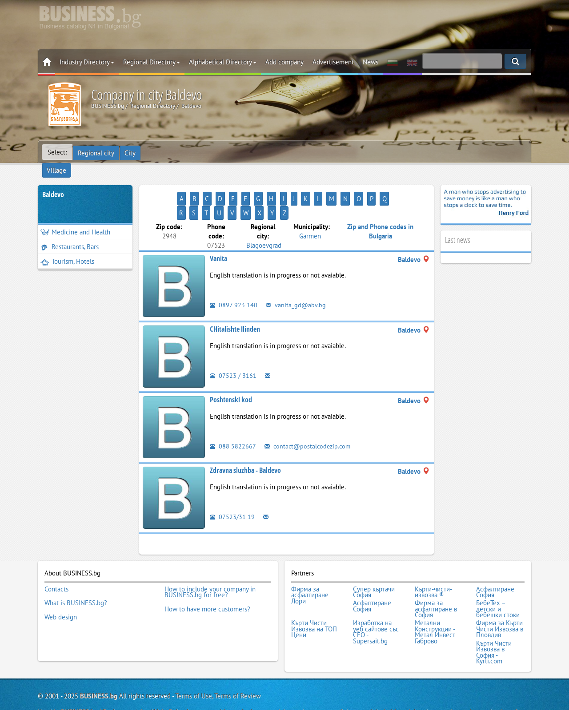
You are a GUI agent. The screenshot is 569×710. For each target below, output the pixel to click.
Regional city (96, 152)
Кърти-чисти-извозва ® (433, 562)
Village (158, 152)
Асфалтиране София (495, 562)
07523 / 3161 (233, 347)
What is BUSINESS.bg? (75, 571)
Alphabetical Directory (222, 62)
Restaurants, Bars (69, 232)
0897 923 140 (233, 276)
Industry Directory (87, 62)
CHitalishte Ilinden (235, 300)
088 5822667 (233, 417)
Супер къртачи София (374, 562)
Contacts (56, 559)
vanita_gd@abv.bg (296, 276)
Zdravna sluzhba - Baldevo (245, 442)
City (131, 152)
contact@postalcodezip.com (309, 417)
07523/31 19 (232, 488)
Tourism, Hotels (67, 247)
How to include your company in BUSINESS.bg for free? (210, 562)
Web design (60, 583)
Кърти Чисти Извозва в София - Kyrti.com (494, 616)
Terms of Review (238, 659)
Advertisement (333, 62)
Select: (57, 152)
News (370, 62)
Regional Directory (151, 62)
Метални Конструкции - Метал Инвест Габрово (435, 598)
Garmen (310, 207)
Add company (284, 62)
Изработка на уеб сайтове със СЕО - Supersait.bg (376, 598)
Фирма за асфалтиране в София (436, 577)
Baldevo (53, 180)
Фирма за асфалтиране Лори (310, 565)
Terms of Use (194, 659)
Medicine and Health (75, 218)
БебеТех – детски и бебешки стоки (498, 577)
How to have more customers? (207, 577)
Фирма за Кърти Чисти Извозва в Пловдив (499, 595)
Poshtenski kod (231, 371)
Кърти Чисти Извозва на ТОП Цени (314, 595)
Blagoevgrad (263, 216)
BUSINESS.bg (98, 659)
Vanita (218, 230)
